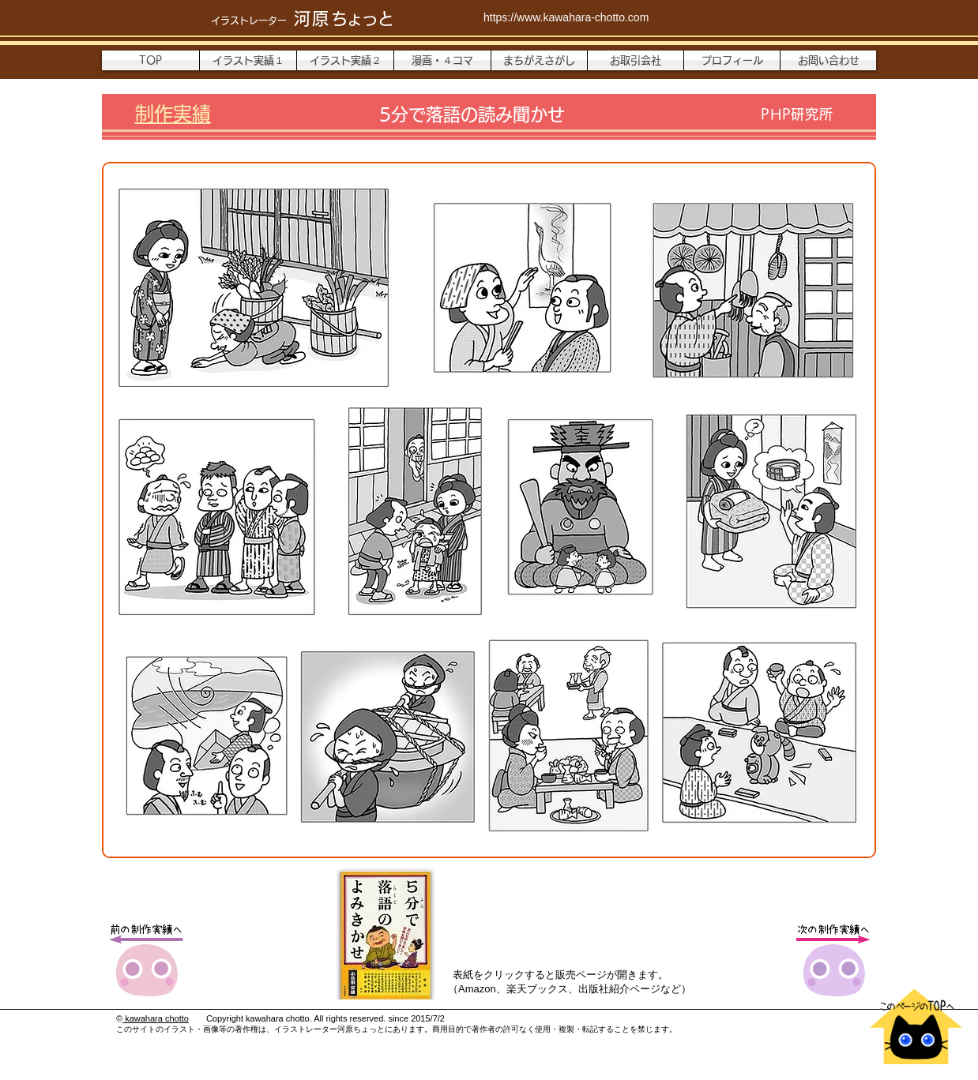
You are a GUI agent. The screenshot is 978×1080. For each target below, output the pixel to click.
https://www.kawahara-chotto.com (566, 17)
